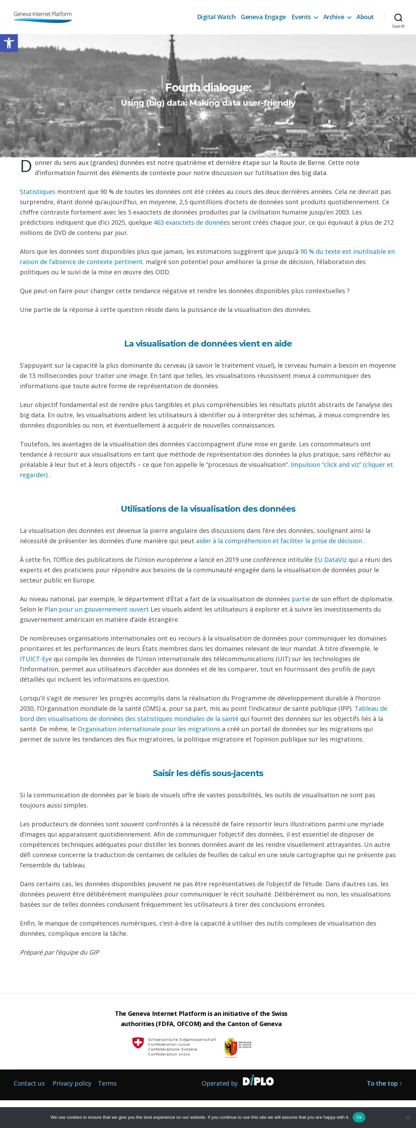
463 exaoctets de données (193, 250)
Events (301, 17)
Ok (359, 1117)
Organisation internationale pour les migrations (150, 756)
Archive (333, 17)
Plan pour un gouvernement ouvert (97, 637)
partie (302, 626)
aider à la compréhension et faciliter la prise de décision (280, 568)
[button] (9, 43)
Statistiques (38, 219)
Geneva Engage (263, 17)
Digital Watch (216, 17)
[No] (407, 1117)
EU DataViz (331, 587)
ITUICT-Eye (37, 686)
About (365, 17)
